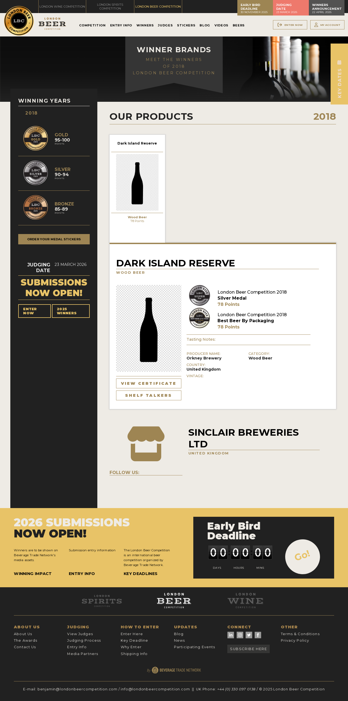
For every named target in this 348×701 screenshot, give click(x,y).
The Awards (25, 640)
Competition (92, 25)
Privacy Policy (295, 640)
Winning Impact (33, 573)
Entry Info (121, 25)
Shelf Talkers (148, 395)
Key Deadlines (140, 573)
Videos (221, 25)
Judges (165, 25)
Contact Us (25, 647)
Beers (239, 25)
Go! (302, 555)
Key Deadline (134, 640)
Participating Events (194, 647)
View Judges (80, 634)
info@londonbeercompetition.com (155, 689)
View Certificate (148, 383)
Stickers (186, 25)
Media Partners (82, 654)
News (179, 640)
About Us (23, 634)
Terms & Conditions (300, 634)
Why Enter (131, 647)
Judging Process (84, 640)
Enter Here (132, 634)
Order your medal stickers (54, 239)
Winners (145, 25)
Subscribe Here (248, 649)
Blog (205, 25)
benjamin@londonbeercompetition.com (77, 689)
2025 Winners (67, 311)
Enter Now (30, 311)
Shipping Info (134, 654)
